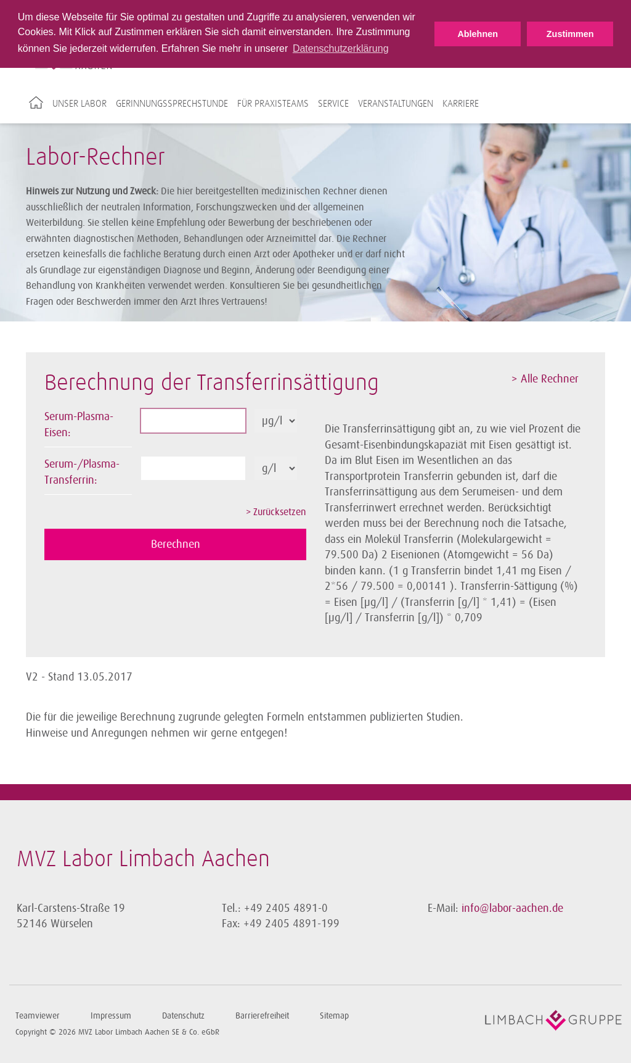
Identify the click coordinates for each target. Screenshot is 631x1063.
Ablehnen (477, 34)
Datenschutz (183, 1016)
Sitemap (334, 1016)
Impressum (111, 1016)
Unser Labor (79, 104)
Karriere (460, 104)
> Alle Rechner (545, 379)
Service (333, 104)
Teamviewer (37, 1016)
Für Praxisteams (273, 104)
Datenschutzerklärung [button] (341, 48)
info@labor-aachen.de (512, 908)
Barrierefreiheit (262, 1016)
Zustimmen (570, 34)
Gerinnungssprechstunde (172, 104)
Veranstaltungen (395, 104)
